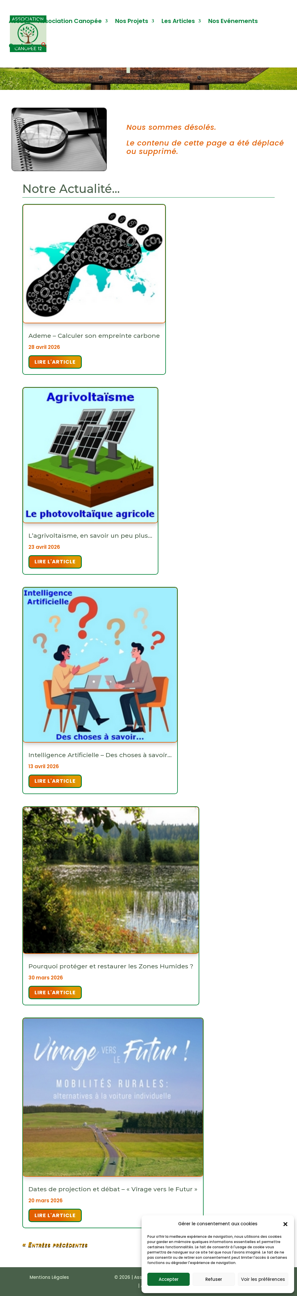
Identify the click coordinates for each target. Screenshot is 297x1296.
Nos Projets (131, 22)
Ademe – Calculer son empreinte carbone (94, 335)
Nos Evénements (233, 22)
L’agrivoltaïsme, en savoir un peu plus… (90, 535)
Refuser (213, 1279)
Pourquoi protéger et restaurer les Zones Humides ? (110, 966)
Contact (21, 47)
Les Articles (178, 22)
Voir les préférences (263, 1279)
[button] (285, 1224)
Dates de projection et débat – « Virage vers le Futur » (113, 1189)
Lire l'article (55, 361)
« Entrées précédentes (55, 1244)
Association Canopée (70, 22)
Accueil (19, 22)
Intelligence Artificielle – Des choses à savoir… (100, 755)
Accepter (169, 1279)
